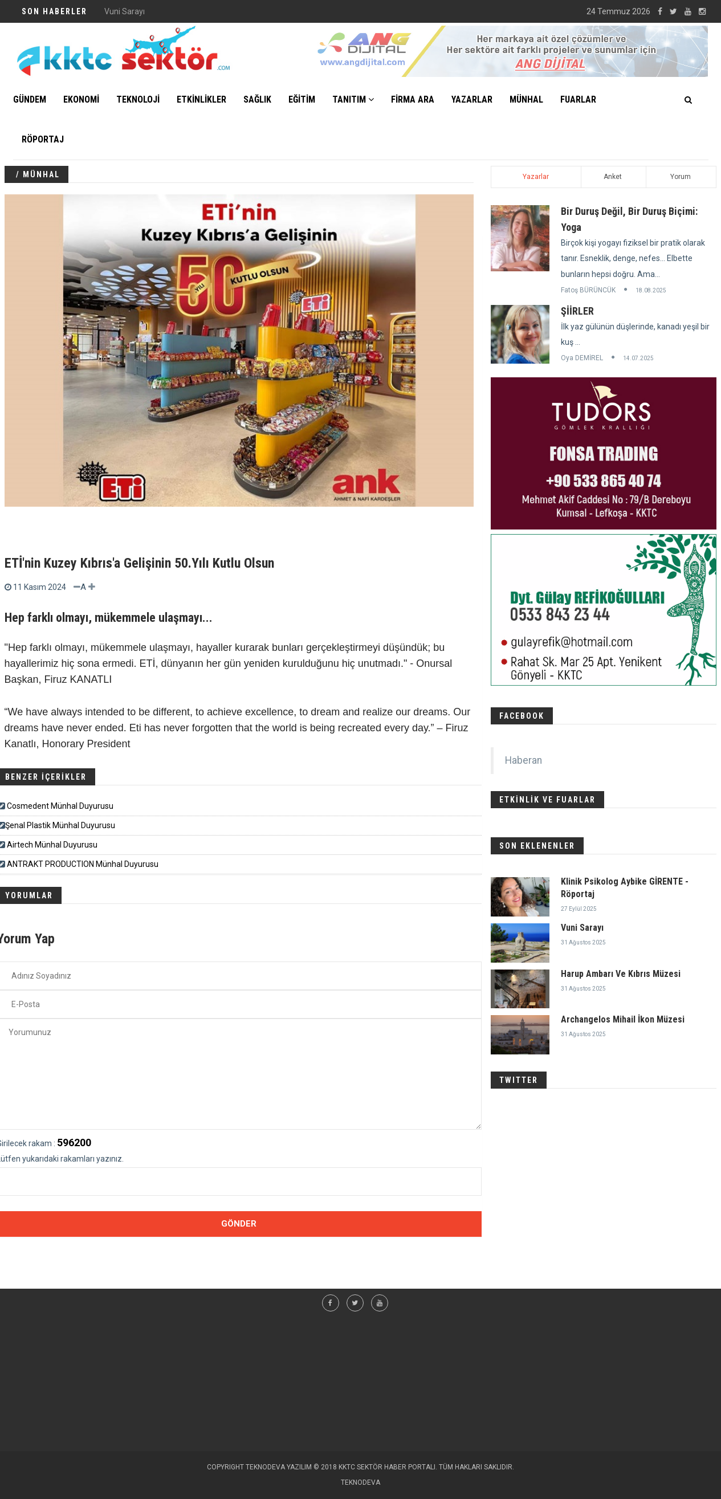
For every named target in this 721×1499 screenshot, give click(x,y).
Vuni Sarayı (582, 927)
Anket (613, 177)
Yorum (680, 177)
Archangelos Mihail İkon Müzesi (623, 1019)
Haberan (523, 760)
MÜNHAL (526, 99)
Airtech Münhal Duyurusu (52, 844)
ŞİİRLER (577, 311)
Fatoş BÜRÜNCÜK (588, 290)
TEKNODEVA (360, 1482)
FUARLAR (578, 99)
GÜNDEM (29, 99)
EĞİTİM (301, 99)
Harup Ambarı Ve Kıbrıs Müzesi (621, 973)
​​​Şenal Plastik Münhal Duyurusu (60, 825)
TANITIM (353, 99)
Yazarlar (536, 177)
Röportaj (43, 139)
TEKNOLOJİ (138, 99)
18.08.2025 (651, 290)
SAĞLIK (257, 99)
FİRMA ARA (412, 99)
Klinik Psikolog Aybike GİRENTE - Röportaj (177, 11)
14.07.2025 (638, 358)
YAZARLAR (471, 99)
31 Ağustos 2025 (583, 942)
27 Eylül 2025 (579, 909)
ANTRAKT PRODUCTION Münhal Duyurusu (82, 864)
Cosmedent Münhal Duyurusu (60, 805)
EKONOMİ (81, 99)
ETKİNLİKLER (201, 99)
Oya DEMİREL (582, 358)
